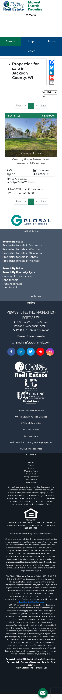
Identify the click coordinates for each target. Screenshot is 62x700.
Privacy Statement (31, 476)
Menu (31, 15)
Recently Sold (31, 482)
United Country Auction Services (31, 417)
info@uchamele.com (37, 342)
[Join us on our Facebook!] (11, 352)
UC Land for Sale (31, 429)
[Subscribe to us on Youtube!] (40, 352)
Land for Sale (10, 280)
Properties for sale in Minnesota (22, 245)
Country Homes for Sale (17, 276)
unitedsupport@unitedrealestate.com (24, 562)
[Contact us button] (43, 693)
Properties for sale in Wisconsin (21, 249)
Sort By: (43, 94)
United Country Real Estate (31, 410)
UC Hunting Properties (31, 449)
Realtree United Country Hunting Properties (31, 442)
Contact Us (31, 474)
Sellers (31, 468)
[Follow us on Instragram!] (50, 352)
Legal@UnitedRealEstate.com (32, 602)
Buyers (31, 465)
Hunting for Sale (12, 283)
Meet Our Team (31, 471)
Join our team (31, 436)
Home (31, 462)
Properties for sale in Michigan (21, 260)
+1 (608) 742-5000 (37, 330)
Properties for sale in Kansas (20, 257)
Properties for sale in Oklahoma (22, 253)
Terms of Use (31, 479)
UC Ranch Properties (31, 423)
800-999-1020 (30, 528)
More (36, 296)
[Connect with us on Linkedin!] (21, 352)
